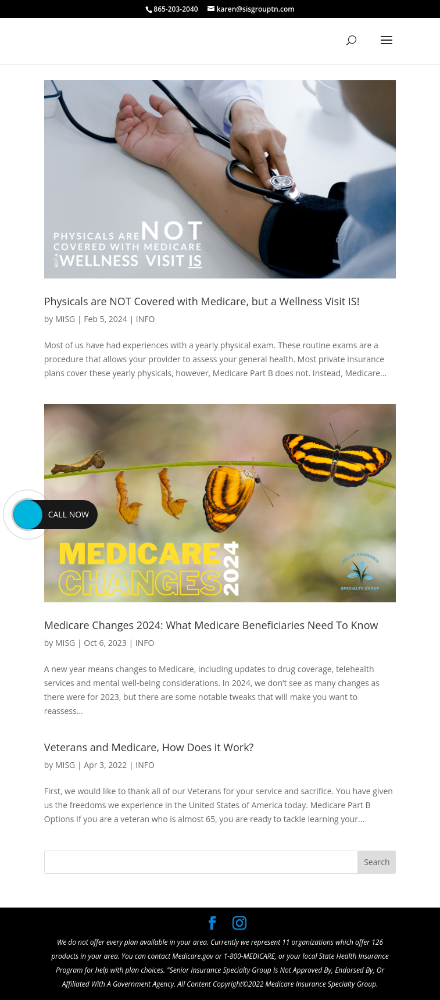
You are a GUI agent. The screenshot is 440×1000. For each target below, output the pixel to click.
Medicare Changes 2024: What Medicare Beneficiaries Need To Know (211, 625)
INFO (145, 318)
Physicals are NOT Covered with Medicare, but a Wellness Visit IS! (202, 301)
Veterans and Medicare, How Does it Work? (149, 747)
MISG (65, 318)
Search (376, 861)
